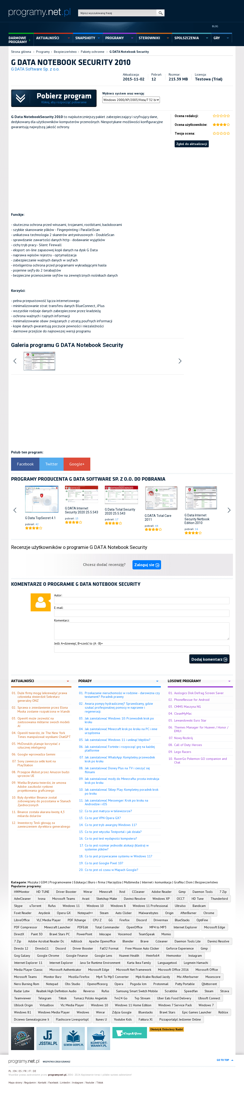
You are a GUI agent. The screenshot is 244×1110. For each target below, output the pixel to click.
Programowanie (60, 882)
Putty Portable (185, 984)
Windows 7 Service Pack (175, 1005)
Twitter (51, 464)
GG (111, 920)
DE (34, 1071)
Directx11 (42, 948)
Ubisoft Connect (209, 998)
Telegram (44, 998)
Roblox (223, 1012)
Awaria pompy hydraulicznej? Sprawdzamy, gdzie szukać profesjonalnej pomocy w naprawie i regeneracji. (119, 707)
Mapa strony (15, 1082)
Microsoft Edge (214, 927)
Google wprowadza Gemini (36, 754)
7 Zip (223, 892)
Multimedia (131, 882)
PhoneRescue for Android (191, 700)
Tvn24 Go (120, 998)
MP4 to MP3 (158, 927)
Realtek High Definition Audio (56, 991)
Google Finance (77, 955)
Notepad (52, 984)
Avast (85, 899)
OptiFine (202, 920)
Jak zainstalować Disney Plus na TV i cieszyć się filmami (117, 770)
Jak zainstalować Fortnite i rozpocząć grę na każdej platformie (120, 749)
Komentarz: (61, 620)
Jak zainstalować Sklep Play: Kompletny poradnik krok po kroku (121, 791)
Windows (83, 1012)
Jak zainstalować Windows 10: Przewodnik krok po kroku (119, 720)
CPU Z (97, 920)
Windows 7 (206, 1005)
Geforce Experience (180, 948)
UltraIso (180, 906)
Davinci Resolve (135, 899)
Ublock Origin (23, 1005)
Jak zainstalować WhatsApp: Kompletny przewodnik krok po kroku (120, 759)
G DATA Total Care (158, 516)
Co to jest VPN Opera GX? (103, 818)
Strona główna (21, 52)
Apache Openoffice (102, 941)
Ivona (41, 899)
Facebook (25, 464)
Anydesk (44, 913)
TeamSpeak (146, 934)
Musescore (213, 977)
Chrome (208, 913)
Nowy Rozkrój (183, 738)
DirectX (19, 934)
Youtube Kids (123, 1019)
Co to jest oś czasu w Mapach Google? (111, 870)
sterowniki (149, 38)
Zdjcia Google (122, 1012)
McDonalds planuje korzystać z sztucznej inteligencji (39, 746)
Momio (166, 934)
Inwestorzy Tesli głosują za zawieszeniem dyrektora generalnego (44, 825)
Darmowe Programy (18, 40)
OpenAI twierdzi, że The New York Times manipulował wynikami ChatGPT (44, 735)
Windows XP (161, 899)
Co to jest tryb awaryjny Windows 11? (111, 825)
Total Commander (107, 927)
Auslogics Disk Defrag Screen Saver (199, 693)
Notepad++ (85, 913)
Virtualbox (47, 1005)
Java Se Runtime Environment (100, 963)
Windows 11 (71, 906)
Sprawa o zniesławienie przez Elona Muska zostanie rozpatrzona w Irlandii (44, 709)
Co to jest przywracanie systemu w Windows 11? (118, 856)
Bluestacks (145, 1012)
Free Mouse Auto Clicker (142, 948)
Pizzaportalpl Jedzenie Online (180, 1019)
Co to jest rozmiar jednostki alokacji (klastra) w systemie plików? (117, 847)
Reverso (89, 991)
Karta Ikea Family (139, 963)
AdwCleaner (22, 899)
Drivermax (161, 920)
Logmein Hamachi (196, 963)
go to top (223, 1060)
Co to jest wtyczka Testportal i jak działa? (113, 832)
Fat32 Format (109, 948)
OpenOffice (134, 927)
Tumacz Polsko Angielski (90, 998)
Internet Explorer (185, 927)
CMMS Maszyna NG (187, 706)
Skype (18, 906)
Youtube (89, 1082)
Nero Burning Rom (26, 984)
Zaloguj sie (146, 564)
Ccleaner (162, 941)
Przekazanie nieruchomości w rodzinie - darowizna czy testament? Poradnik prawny (122, 695)
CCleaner (138, 892)
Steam (104, 913)
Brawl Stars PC (60, 934)
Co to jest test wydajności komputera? (111, 838)
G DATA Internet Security (76, 510)
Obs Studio (72, 984)
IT (30, 1071)
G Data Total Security (120, 509)
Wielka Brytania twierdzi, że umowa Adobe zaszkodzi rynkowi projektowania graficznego (42, 787)
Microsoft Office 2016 (173, 970)
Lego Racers (182, 752)
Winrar (87, 892)
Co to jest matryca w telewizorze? (108, 811)
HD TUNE (42, 892)
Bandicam (199, 906)
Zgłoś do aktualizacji (191, 144)
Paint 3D (37, 934)
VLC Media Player (49, 920)
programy (114, 38)
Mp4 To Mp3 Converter (112, 977)
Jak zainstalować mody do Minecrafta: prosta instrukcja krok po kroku (122, 781)
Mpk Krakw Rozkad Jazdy (153, 977)
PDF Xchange (77, 920)
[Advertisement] (122, 179)
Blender (128, 941)
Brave (145, 941)
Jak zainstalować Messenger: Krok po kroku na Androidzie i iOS (116, 802)
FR (25, 1071)
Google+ (77, 464)
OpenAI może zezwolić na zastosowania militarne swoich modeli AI (44, 722)
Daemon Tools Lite (188, 941)
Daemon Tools (203, 892)
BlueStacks (182, 920)
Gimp (182, 892)
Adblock (76, 941)
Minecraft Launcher (57, 927)
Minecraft (105, 892)
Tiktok (62, 998)
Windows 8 (118, 906)
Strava (224, 991)
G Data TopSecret (38, 518)
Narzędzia (114, 882)
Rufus (52, 906)
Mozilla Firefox (78, 977)
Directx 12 (21, 948)
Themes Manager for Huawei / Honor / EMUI (201, 729)
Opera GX (64, 913)
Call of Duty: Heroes (188, 745)
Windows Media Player (54, 1012)
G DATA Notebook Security (129, 52)
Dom (189, 882)
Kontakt (42, 1082)
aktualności (47, 38)
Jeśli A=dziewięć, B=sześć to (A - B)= (78, 643)
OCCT (181, 899)
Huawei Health (129, 955)
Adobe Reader (162, 892)
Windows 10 (95, 906)
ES (20, 1071)
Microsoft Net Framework (133, 970)
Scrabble (171, 991)
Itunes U (101, 1019)
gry (217, 38)
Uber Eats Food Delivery (174, 998)
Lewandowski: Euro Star (190, 720)
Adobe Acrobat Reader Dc (46, 941)
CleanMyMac (183, 713)
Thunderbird (219, 899)
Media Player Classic (28, 970)
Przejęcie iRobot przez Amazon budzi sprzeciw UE (43, 774)
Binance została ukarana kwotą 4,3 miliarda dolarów (41, 814)
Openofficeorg (97, 984)
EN (15, 1071)
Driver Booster (66, 892)
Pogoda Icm (138, 984)
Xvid (122, 892)
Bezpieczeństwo (65, 52)
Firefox (124, 920)
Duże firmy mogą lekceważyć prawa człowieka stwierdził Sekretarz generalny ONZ (42, 697)
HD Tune (198, 899)
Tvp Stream (142, 998)
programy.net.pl (57, 1074)
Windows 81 (22, 1012)
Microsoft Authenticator (65, 970)
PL (10, 1071)
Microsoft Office (207, 970)
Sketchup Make (106, 899)
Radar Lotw (21, 991)
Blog (215, 26)
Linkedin (65, 1082)
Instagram (195, 955)
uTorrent (35, 906)
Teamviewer (22, 998)
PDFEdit (82, 927)
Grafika (179, 882)
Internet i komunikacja (156, 882)
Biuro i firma (96, 882)
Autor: (58, 595)
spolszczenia (186, 38)
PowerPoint (84, 934)
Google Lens (103, 955)
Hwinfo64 (152, 955)
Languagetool (167, 963)
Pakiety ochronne (92, 52)
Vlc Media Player (72, 1005)
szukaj (160, 12)
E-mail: (58, 608)
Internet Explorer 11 (28, 963)
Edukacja (80, 882)
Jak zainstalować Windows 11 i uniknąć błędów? (117, 740)
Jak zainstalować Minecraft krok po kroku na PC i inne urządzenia (121, 731)
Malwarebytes (148, 913)
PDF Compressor (25, 927)
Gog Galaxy (22, 955)
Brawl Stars (167, 1012)
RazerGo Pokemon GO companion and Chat (200, 761)
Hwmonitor (173, 955)
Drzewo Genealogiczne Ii (31, 1019)
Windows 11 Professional (150, 906)
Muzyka (33, 882)
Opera (119, 984)
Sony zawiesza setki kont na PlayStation (37, 763)
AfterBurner (188, 913)
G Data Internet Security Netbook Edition (197, 519)
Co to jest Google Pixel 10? (104, 863)
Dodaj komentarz (209, 659)
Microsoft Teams (63, 899)
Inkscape (105, 934)
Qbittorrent (209, 984)
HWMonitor (21, 892)
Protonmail (160, 984)
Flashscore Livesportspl (72, 1019)
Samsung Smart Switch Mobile (137, 991)
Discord (141, 920)
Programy (43, 52)
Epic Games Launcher (197, 1012)
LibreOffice (22, 920)
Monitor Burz (53, 977)
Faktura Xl (146, 1019)
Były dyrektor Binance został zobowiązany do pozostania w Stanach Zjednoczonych (44, 801)
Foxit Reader (23, 913)
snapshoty (85, 38)
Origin (169, 913)
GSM (44, 882)
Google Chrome (48, 955)
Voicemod (125, 934)
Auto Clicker (123, 913)
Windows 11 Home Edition (133, 1005)
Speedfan (191, 991)
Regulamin (30, 1082)
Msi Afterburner (188, 977)
